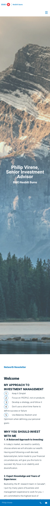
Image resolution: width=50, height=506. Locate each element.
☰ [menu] (46, 12)
